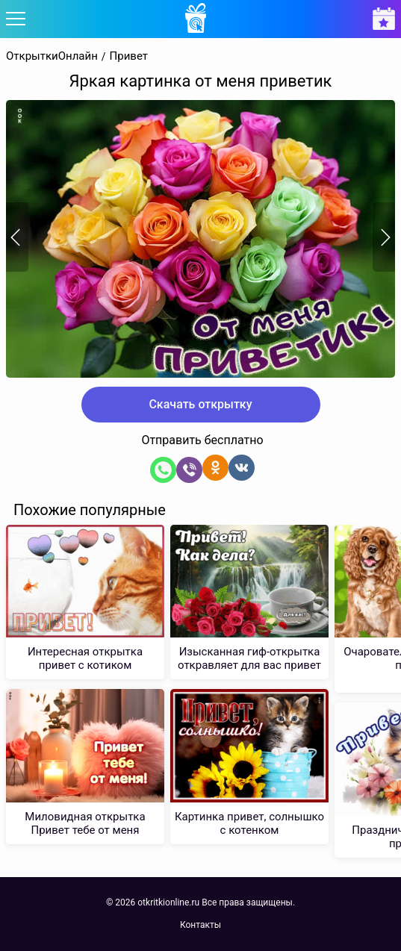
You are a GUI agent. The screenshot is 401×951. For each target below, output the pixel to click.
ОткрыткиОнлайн (52, 56)
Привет (129, 56)
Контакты (200, 925)
